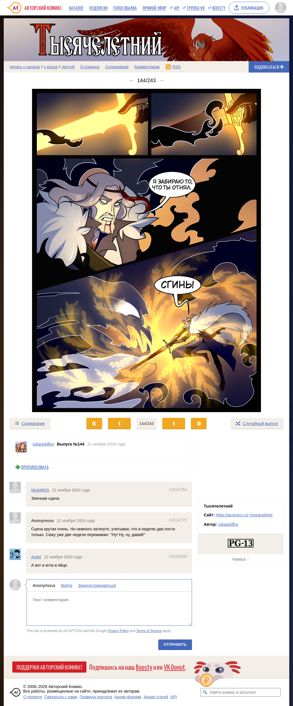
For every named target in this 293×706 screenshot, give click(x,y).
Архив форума (127, 697)
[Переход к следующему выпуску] (146, 250)
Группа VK (196, 8)
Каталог (76, 8)
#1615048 (178, 556)
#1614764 (178, 489)
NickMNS (40, 489)
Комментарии (147, 67)
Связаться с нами (60, 697)
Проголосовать (35, 467)
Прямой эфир (154, 8)
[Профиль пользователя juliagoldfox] (21, 446)
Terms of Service (149, 631)
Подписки (98, 8)
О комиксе (89, 67)
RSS (177, 67)
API (176, 8)
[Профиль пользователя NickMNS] (17, 487)
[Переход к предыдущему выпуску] (39, 250)
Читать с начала (24, 67)
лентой (68, 67)
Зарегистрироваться (97, 585)
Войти (66, 585)
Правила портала (96, 697)
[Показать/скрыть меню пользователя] (280, 7)
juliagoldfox (228, 524)
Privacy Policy (118, 631)
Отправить (175, 644)
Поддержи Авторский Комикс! (49, 667)
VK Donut (174, 666)
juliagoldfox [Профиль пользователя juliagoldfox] (43, 444)
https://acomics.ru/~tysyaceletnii (244, 515)
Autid (36, 556)
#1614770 (178, 520)
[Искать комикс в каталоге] (205, 692)
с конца (51, 67)
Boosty (218, 8)
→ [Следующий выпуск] (161, 80)
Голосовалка (125, 8)
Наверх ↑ (240, 559)
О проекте (32, 697)
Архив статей (156, 697)
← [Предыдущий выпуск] (131, 80)
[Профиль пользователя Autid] (17, 554)
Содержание (117, 67)
